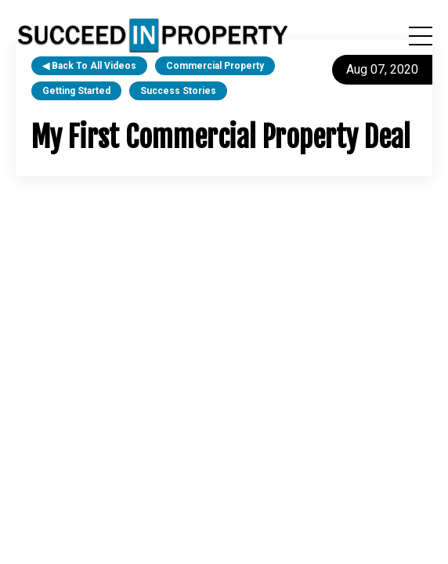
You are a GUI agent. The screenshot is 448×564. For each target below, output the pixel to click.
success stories (178, 90)
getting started (76, 90)
